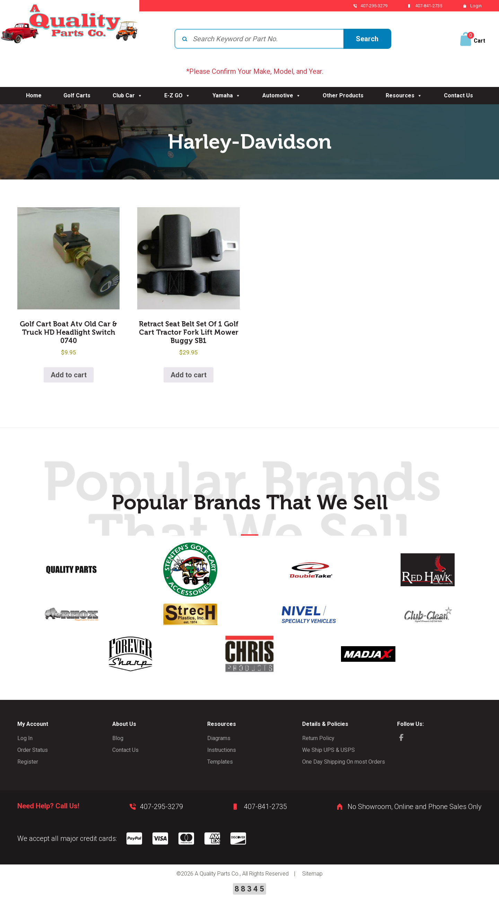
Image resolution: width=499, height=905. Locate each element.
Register (27, 761)
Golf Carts (76, 95)
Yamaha (226, 95)
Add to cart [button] (69, 375)
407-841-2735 (428, 5)
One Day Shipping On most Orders (343, 761)
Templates (220, 761)
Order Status (32, 750)
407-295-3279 (373, 5)
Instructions (221, 750)
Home (34, 95)
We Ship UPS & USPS (328, 750)
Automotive (281, 95)
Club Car (127, 95)
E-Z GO (177, 95)
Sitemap (312, 873)
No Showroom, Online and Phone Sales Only (415, 806)
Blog (117, 738)
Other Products (343, 95)
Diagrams (218, 738)
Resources (404, 95)
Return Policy (318, 738)
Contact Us (458, 95)
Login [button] (476, 5)
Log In (25, 738)
